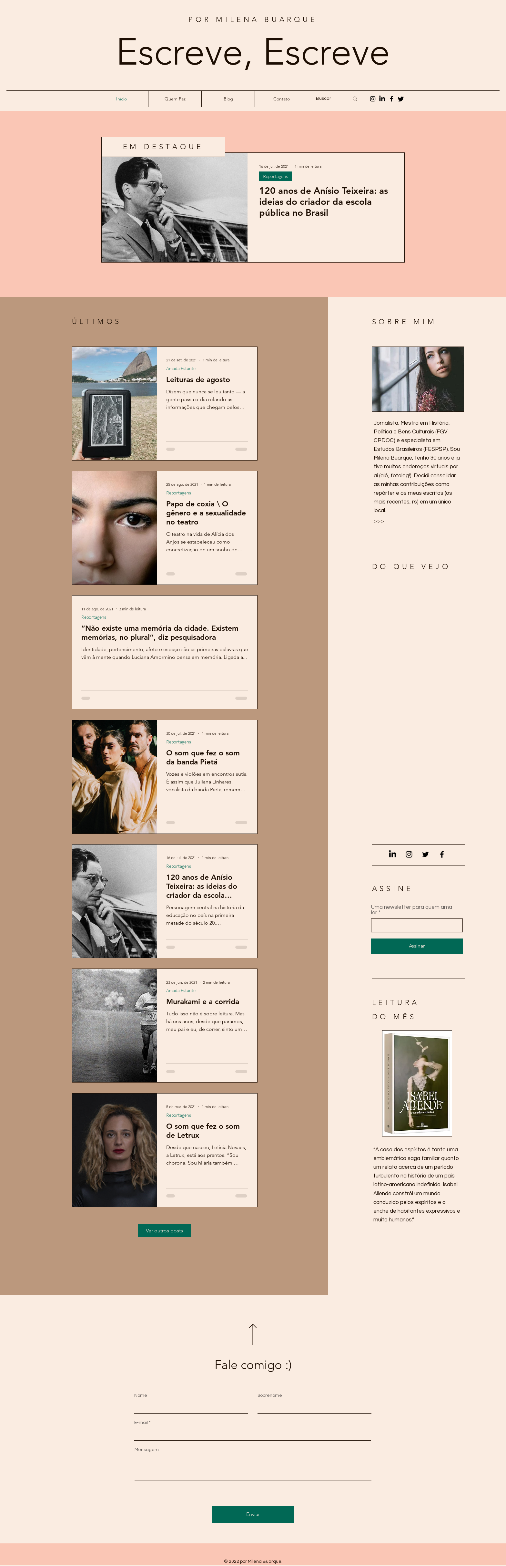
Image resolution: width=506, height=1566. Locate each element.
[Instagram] (372, 98)
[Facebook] (391, 98)
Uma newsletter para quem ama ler (411, 910)
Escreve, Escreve (253, 51)
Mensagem (147, 1449)
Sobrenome (270, 1395)
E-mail (141, 1422)
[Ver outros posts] (164, 1230)
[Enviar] (253, 1514)
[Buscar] (327, 99)
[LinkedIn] (392, 854)
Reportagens (275, 176)
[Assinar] (417, 946)
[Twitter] (425, 854)
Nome (140, 1395)
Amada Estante (181, 368)
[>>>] (397, 521)
